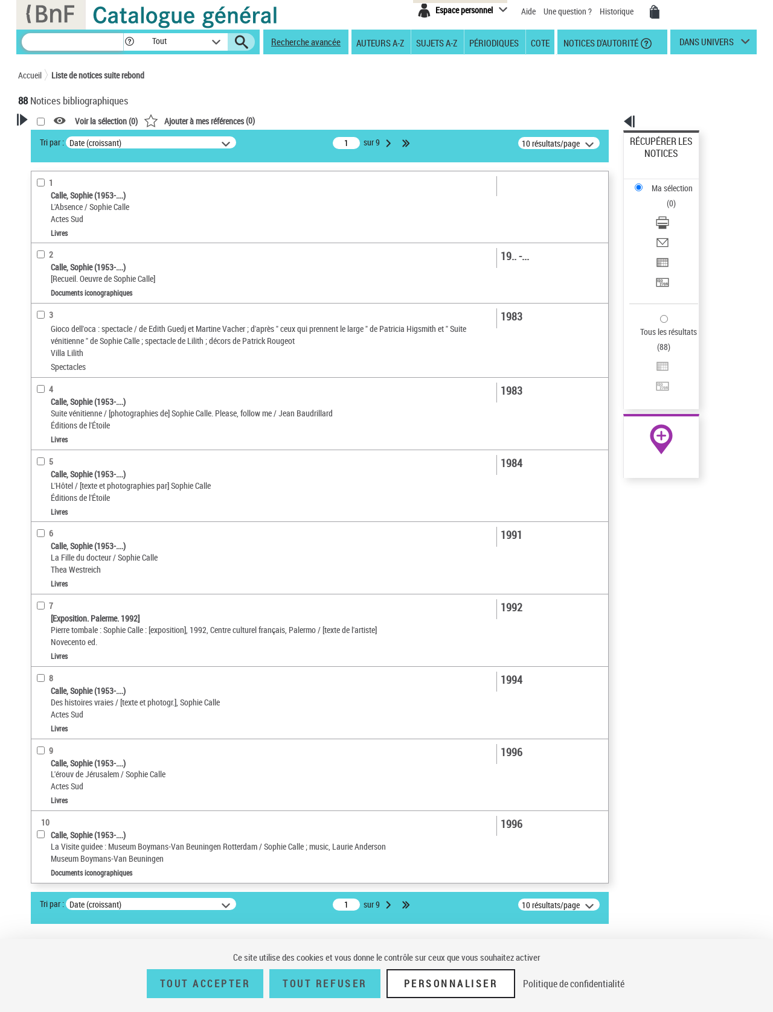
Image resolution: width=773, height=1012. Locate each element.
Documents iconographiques (82, 411)
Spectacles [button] (50, 671)
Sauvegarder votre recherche (93, 186)
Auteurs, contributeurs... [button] (76, 490)
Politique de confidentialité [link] (573, 983)
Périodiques (494, 42)
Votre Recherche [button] (67, 140)
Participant (53, 298)
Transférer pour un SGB (670, 225)
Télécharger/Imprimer (667, 181)
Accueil (30, 75)
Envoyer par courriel (665, 196)
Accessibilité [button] (54, 336)
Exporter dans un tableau (674, 210)
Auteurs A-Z (380, 42)
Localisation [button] (53, 449)
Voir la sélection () (261, 121)
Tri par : (207, 142)
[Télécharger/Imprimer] (677, 182)
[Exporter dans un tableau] (677, 211)
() (354, 120)
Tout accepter (205, 983)
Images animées (64, 393)
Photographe (57, 280)
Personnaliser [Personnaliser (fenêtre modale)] (451, 983)
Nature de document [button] (68, 356)
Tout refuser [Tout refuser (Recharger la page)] (325, 983)
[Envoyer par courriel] (677, 196)
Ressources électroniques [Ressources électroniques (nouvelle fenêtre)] (655, 382)
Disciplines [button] (51, 650)
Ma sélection (652, 160)
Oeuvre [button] (43, 470)
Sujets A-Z (436, 42)
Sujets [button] (42, 550)
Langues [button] (46, 510)
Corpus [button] (43, 630)
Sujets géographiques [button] (71, 570)
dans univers (706, 45)
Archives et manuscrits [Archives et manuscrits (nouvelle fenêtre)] (650, 369)
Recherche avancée (306, 42)
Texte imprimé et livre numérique (89, 375)
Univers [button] (44, 610)
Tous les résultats (660, 258)
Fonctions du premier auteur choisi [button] (83, 237)
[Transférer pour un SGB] (677, 225)
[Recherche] (72, 42)
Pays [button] (39, 691)
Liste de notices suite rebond (97, 75)
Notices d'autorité (600, 42)
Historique (617, 11)
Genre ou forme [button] (59, 590)
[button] (129, 42)
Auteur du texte (62, 262)
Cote (540, 42)
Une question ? (568, 11)
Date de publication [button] (66, 530)
